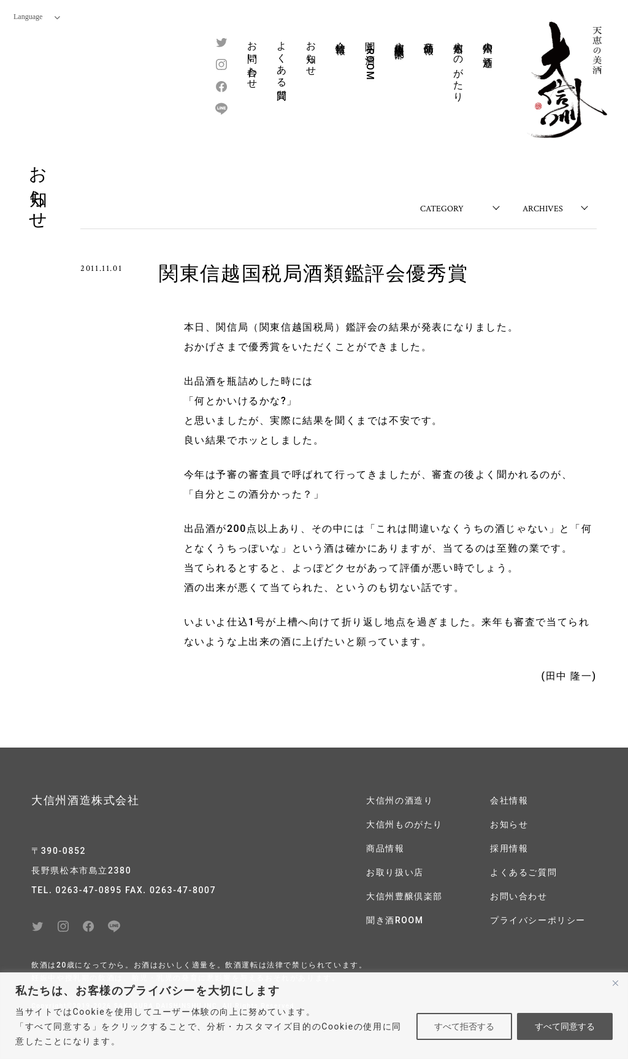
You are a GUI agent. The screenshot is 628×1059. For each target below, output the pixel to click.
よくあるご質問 (523, 872)
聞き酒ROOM (370, 57)
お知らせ (311, 52)
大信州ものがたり (458, 66)
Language (36, 16)
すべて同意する (565, 1026)
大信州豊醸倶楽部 (399, 38)
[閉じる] (615, 982)
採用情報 (509, 848)
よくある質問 (282, 59)
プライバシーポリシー (538, 920)
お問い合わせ (252, 59)
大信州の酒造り (488, 48)
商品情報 (429, 36)
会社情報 (341, 36)
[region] (314, 1015)
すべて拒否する (464, 1026)
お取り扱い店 (395, 872)
